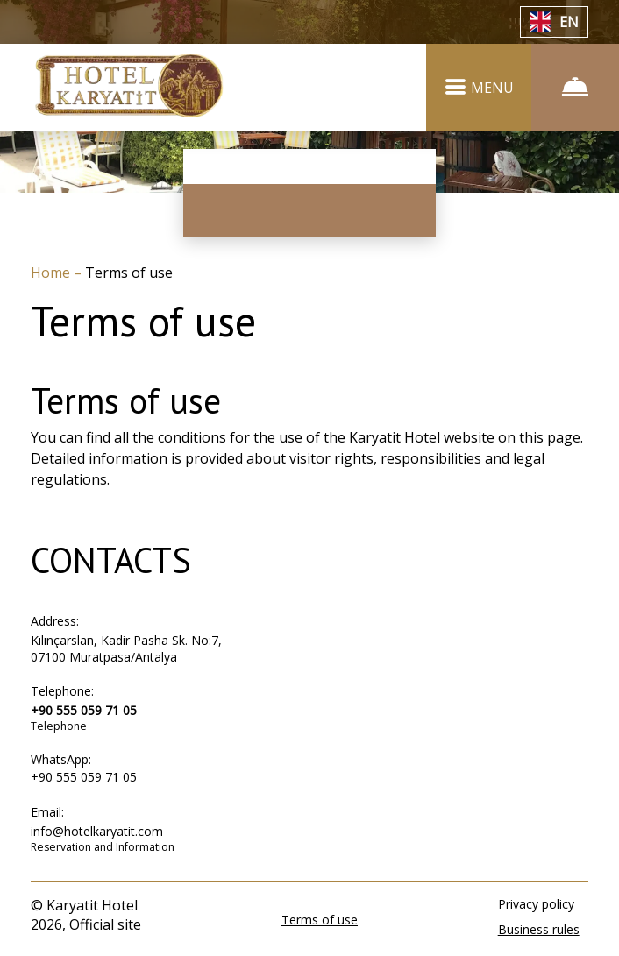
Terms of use (319, 919)
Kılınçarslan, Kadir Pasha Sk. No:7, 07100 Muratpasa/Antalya (126, 648)
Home (52, 272)
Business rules (539, 929)
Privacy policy (536, 904)
